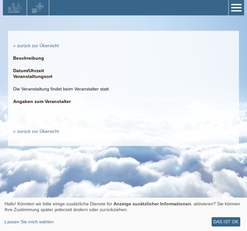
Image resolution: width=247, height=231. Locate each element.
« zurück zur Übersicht (36, 45)
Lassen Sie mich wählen (29, 221)
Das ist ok (225, 221)
